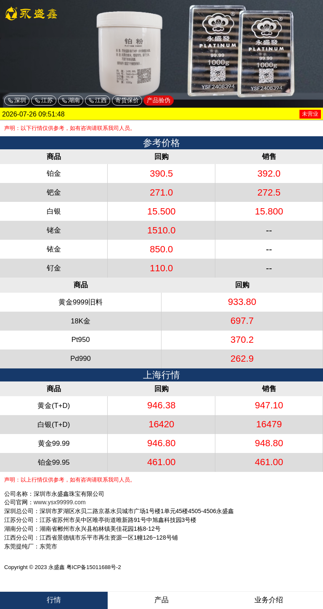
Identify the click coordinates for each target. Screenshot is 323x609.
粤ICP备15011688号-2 (93, 567)
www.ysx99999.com (60, 502)
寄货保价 (127, 100)
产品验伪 (158, 100)
